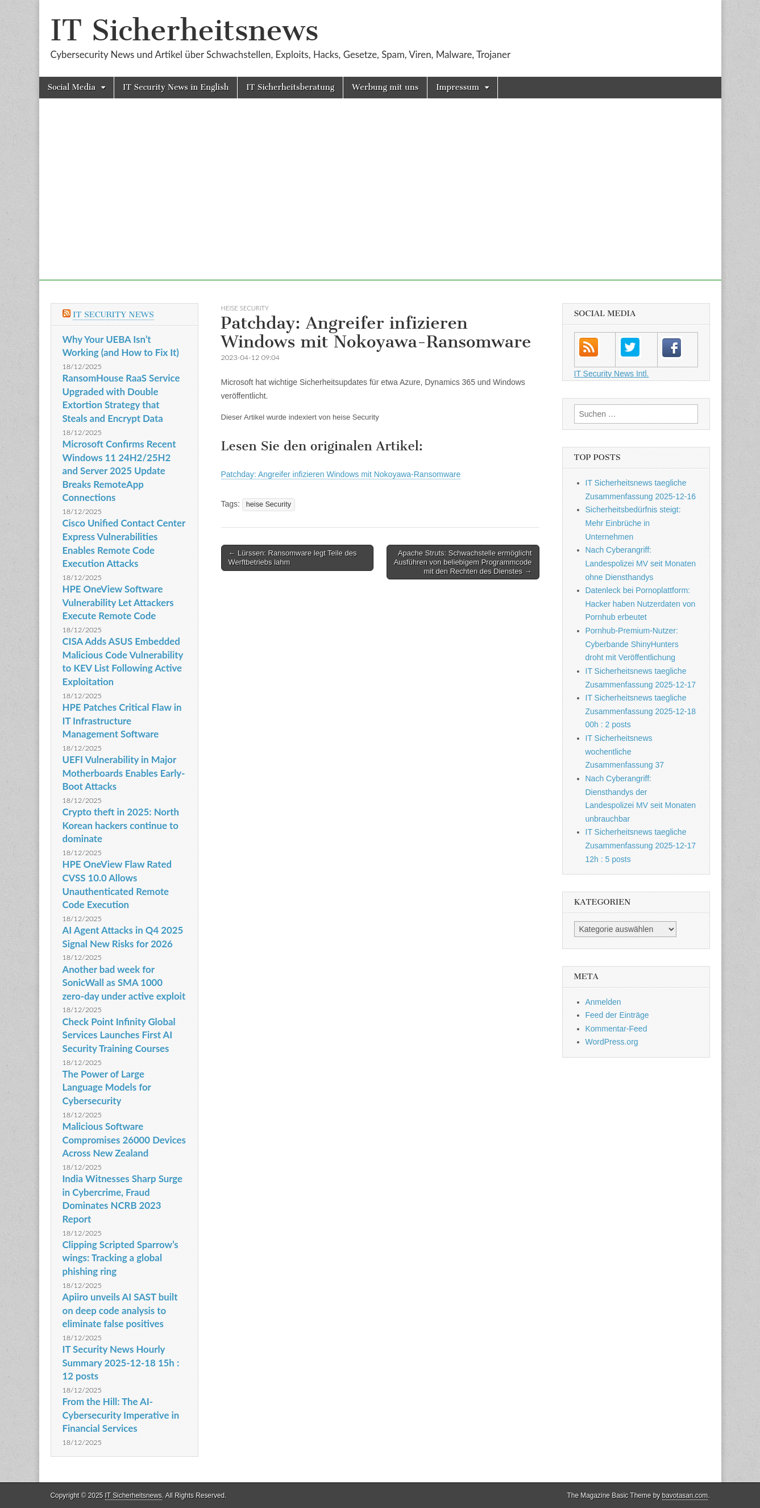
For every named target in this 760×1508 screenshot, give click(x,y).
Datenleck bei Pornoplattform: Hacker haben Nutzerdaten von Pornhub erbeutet (640, 604)
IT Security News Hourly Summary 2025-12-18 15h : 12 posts (121, 1362)
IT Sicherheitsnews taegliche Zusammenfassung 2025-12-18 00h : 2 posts (640, 711)
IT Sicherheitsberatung (290, 87)
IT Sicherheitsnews (185, 30)
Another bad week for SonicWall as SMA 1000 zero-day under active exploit (124, 982)
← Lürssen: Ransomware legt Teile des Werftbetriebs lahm (293, 557)
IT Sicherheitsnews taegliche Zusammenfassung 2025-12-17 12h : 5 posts (640, 845)
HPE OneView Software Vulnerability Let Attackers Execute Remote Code (118, 602)
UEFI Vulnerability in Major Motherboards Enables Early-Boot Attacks (124, 772)
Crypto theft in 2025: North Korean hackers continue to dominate (121, 825)
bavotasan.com (685, 1495)
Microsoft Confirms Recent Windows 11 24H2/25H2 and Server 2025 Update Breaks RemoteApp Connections (119, 471)
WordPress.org (611, 1041)
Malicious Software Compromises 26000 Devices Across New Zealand (124, 1139)
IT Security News (113, 315)
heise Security (245, 308)
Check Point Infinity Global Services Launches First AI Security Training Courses (119, 1035)
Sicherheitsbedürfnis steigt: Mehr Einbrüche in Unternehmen (633, 523)
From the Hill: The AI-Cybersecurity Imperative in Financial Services (121, 1414)
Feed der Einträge (617, 1015)
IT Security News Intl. (611, 373)
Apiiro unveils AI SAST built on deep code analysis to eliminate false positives (120, 1310)
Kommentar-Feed (616, 1028)
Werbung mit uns (385, 87)
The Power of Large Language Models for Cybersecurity (107, 1087)
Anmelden (603, 1001)
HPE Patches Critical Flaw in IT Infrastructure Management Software (122, 720)
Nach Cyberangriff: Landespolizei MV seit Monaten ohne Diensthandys (640, 563)
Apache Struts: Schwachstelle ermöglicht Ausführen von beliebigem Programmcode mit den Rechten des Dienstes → (463, 562)
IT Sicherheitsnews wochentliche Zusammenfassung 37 (625, 751)
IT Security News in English (176, 87)
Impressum (457, 87)
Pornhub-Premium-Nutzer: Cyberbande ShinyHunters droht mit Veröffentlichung (632, 644)
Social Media (72, 87)
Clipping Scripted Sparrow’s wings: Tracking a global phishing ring (120, 1257)
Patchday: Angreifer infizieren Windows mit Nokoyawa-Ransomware (341, 474)
